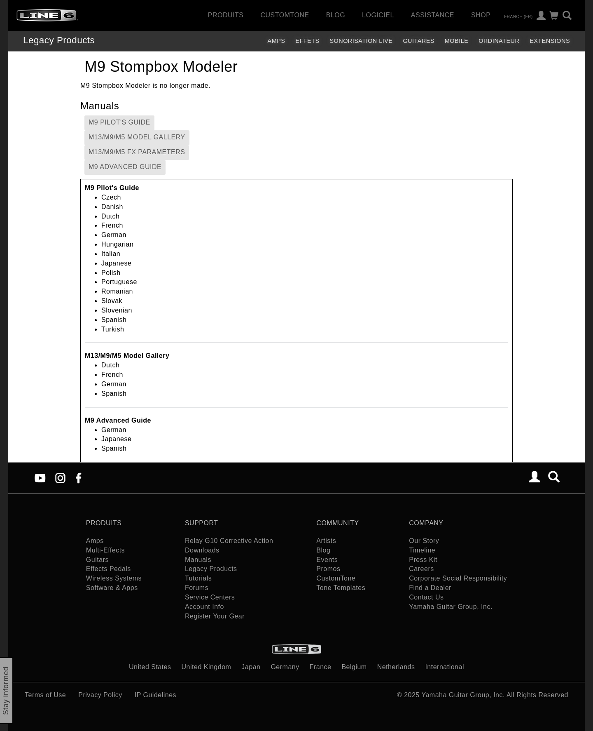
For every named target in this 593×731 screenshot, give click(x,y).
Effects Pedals (108, 568)
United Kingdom (206, 666)
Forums (196, 587)
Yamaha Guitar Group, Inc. (451, 606)
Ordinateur (499, 41)
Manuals (198, 559)
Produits (226, 15)
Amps (276, 41)
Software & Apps (112, 587)
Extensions (550, 41)
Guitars (97, 559)
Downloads (202, 550)
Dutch (110, 216)
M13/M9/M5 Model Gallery (137, 137)
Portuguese (119, 281)
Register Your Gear (215, 616)
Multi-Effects (105, 550)
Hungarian (117, 244)
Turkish (112, 329)
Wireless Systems (114, 578)
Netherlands (396, 666)
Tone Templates (340, 587)
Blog (335, 15)
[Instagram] (60, 477)
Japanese (116, 263)
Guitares (418, 41)
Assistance (432, 15)
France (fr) (518, 16)
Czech (111, 197)
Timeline (422, 550)
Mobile (456, 41)
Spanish (113, 319)
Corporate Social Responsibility (458, 578)
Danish (112, 206)
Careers (421, 568)
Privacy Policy (100, 694)
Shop (480, 15)
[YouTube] (40, 477)
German (113, 234)
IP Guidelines (155, 694)
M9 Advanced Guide (125, 166)
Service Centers (210, 597)
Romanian (117, 291)
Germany (285, 666)
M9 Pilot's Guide (119, 122)
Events (327, 559)
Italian (110, 253)
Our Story (424, 540)
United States (150, 666)
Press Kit (423, 559)
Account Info (204, 606)
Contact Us (426, 597)
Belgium (354, 666)
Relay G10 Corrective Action (229, 540)
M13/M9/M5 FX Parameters (137, 151)
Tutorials (198, 578)
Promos (328, 568)
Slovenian (116, 310)
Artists (326, 540)
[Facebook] (78, 477)
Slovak (111, 300)
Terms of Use (45, 694)
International (444, 666)
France (321, 666)
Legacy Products (59, 40)
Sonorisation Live (360, 41)
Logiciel (378, 15)
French (112, 225)
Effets (307, 41)
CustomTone (284, 15)
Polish (111, 272)
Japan (250, 666)
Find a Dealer (430, 587)
